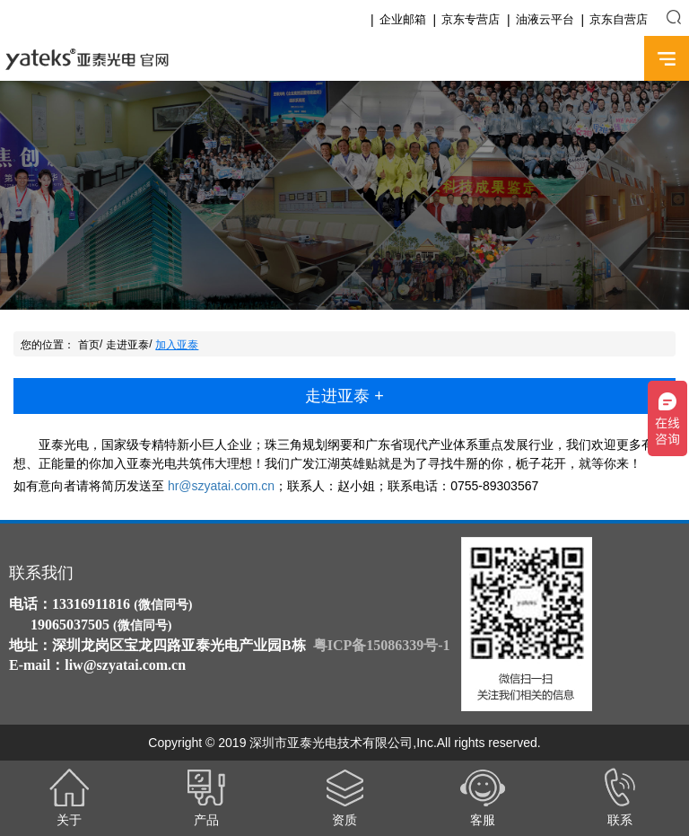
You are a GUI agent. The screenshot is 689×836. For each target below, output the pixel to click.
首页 (89, 345)
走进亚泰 (127, 345)
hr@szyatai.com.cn (221, 486)
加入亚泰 (176, 345)
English (614, 59)
